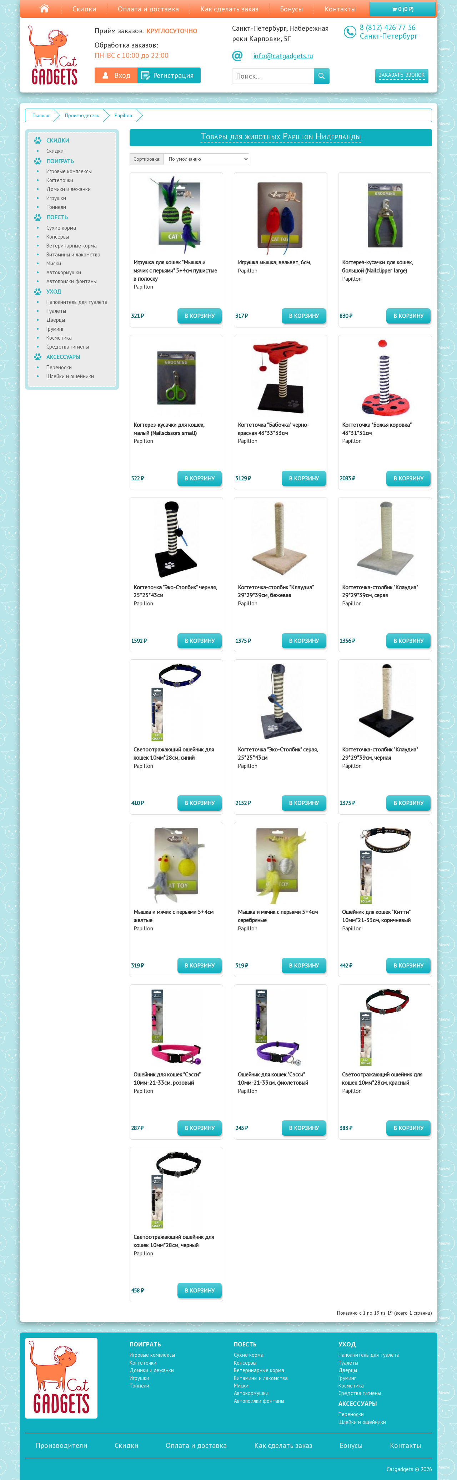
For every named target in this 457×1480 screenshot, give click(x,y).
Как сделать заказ (229, 9)
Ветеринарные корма (71, 245)
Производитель (82, 115)
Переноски (59, 367)
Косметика (59, 337)
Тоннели (56, 207)
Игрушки (56, 198)
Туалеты (56, 311)
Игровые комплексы (69, 171)
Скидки (84, 9)
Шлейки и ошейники (70, 376)
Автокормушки (63, 272)
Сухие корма (61, 227)
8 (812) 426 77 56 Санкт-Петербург (388, 31)
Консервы (57, 236)
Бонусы (291, 9)
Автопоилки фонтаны (71, 281)
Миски (53, 263)
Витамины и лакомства (73, 254)
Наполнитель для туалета (76, 302)
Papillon (123, 115)
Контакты (340, 9)
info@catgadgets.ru (283, 55)
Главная (40, 115)
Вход (122, 75)
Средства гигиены (67, 346)
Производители (61, 1445)
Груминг (55, 328)
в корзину (200, 315)
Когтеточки (59, 180)
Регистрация (173, 75)
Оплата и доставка (148, 9)
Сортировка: (147, 159)
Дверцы (55, 319)
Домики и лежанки (68, 189)
